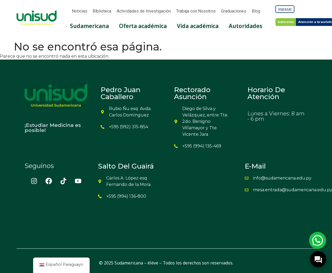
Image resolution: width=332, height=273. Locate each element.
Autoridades (245, 26)
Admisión (286, 22)
